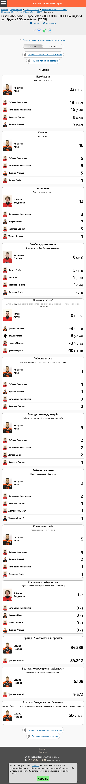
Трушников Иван (16, 328)
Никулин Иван (18, 89)
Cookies (35, 765)
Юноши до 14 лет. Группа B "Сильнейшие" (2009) (21, 12)
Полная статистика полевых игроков (45, 54)
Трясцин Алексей (16, 660)
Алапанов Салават (19, 257)
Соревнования (16, 10)
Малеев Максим (15, 343)
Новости (42, 749)
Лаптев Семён (14, 180)
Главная (4, 10)
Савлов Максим (18, 647)
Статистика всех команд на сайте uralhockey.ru (44, 40)
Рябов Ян (12, 277)
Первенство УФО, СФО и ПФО (54, 10)
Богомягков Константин (19, 109)
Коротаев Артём (15, 292)
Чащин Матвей (15, 335)
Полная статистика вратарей (45, 60)
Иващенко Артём (16, 574)
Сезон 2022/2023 (32, 10)
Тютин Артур (17, 315)
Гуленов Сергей (15, 350)
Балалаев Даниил (16, 117)
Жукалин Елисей (16, 518)
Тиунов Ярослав (15, 236)
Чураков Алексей (16, 124)
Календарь (51, 23)
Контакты (43, 752)
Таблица (36, 23)
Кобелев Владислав (17, 102)
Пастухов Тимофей (17, 284)
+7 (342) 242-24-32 (37, 760)
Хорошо (43, 778)
